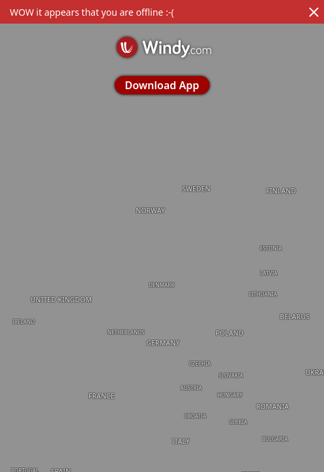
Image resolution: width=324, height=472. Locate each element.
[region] (162, 236)
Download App (162, 85)
